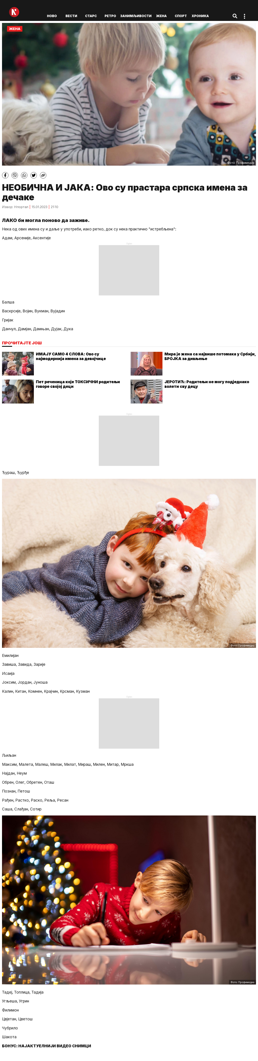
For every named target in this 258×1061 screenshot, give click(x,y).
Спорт (181, 16)
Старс (91, 16)
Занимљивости (136, 16)
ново (52, 16)
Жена (161, 16)
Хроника (200, 16)
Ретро (110, 16)
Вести (71, 16)
